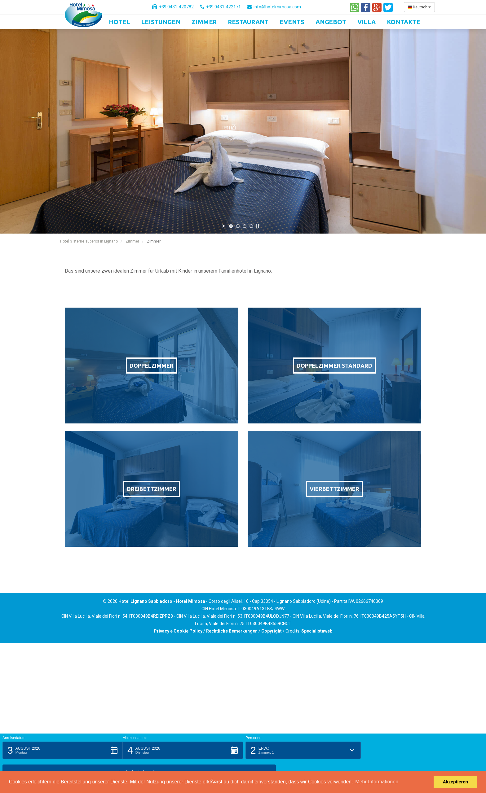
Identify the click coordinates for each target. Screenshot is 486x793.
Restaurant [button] (248, 21)
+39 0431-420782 (173, 6)
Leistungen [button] (160, 21)
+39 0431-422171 (220, 6)
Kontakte (403, 21)
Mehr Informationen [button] (376, 781)
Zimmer (132, 241)
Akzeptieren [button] (455, 781)
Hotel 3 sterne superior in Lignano (89, 241)
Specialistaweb (316, 631)
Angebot (331, 21)
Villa (366, 21)
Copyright (271, 631)
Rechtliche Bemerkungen (232, 631)
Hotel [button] (119, 21)
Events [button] (292, 21)
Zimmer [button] (204, 21)
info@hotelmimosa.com (274, 6)
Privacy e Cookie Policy (178, 631)
